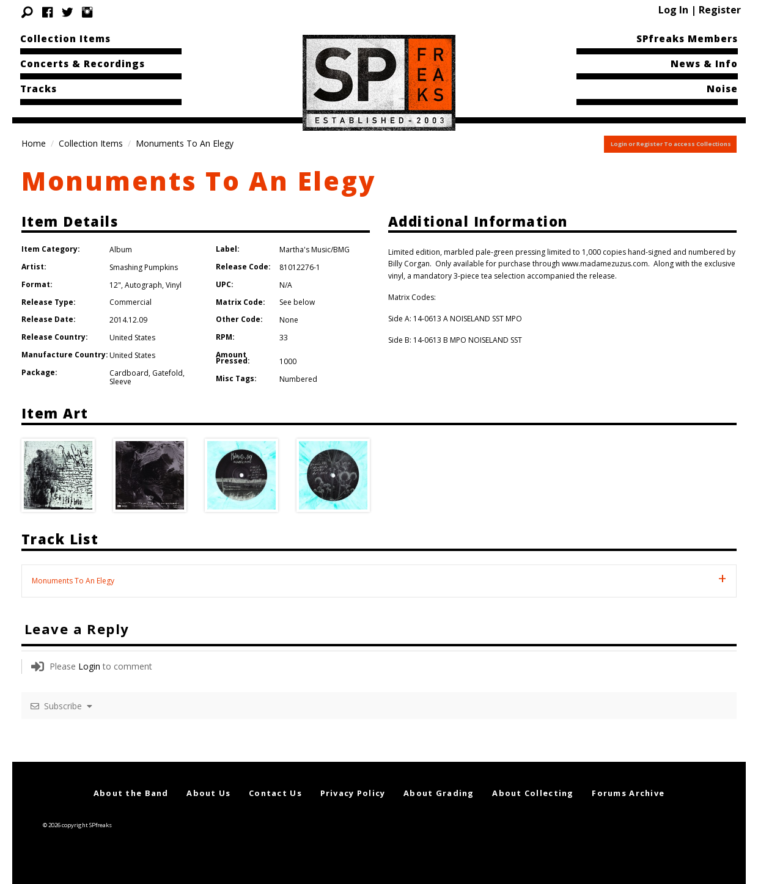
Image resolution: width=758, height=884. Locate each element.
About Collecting (532, 792)
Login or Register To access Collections (671, 144)
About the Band (131, 792)
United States (132, 337)
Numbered (298, 379)
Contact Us (275, 792)
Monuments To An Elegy (198, 180)
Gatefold (167, 373)
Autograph (143, 285)
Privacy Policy (353, 792)
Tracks (38, 88)
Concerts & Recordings (82, 63)
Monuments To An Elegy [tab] (73, 580)
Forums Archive (628, 792)
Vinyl (174, 285)
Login (89, 666)
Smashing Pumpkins (143, 267)
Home (33, 143)
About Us (208, 792)
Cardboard (129, 373)
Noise (722, 88)
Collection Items (65, 38)
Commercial (130, 302)
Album (120, 249)
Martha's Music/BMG (314, 249)
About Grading (438, 792)
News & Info (704, 63)
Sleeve (120, 381)
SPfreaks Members (687, 38)
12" (115, 285)
